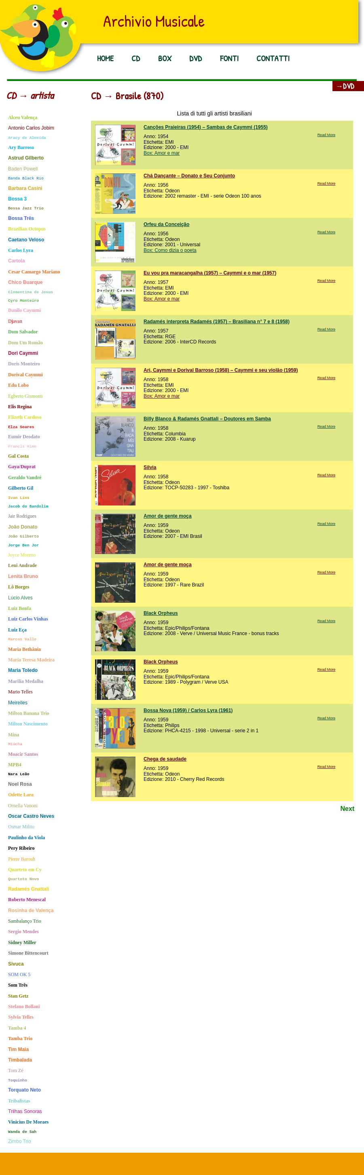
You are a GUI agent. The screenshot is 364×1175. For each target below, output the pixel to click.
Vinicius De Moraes (28, 1122)
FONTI (229, 58)
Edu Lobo (18, 385)
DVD (195, 58)
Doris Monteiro (24, 364)
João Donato (23, 527)
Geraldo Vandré (24, 478)
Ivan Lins (19, 498)
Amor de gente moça (168, 516)
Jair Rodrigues (22, 516)
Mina (13, 735)
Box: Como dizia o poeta (170, 250)
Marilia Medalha (25, 681)
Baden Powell (23, 169)
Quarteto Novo (23, 879)
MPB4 (14, 765)
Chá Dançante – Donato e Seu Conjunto (189, 176)
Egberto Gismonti (25, 396)
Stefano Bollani (24, 1007)
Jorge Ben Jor (23, 545)
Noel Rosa (20, 784)
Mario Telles (20, 692)
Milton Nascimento (28, 724)
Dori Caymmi (23, 353)
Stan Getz (18, 996)
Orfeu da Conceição (166, 224)
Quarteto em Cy (25, 870)
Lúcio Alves (20, 598)
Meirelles (18, 703)
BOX (164, 58)
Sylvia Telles (21, 1017)
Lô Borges (18, 587)
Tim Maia (18, 1049)
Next (348, 808)
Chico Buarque (25, 282)
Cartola (16, 261)
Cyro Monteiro (23, 300)
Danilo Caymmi (24, 310)
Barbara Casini (25, 188)
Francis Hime (22, 446)
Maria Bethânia (24, 649)
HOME (105, 58)
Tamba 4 (17, 1028)
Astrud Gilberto (26, 158)
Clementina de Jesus (30, 292)
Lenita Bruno (23, 576)
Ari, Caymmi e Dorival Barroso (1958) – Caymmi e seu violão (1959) (221, 370)
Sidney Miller (22, 943)
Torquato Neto (24, 1090)
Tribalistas (19, 1101)
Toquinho (17, 1080)
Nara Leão (19, 774)
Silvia (150, 467)
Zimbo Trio (19, 1141)
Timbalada (20, 1060)
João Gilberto (23, 536)
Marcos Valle (22, 639)
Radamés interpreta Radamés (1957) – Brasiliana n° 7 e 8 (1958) (217, 321)
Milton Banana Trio (28, 713)
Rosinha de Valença (31, 911)
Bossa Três (21, 218)
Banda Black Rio (26, 178)
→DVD (345, 86)
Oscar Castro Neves (31, 816)
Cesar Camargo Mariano (34, 272)
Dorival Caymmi (25, 375)
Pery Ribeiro (21, 848)
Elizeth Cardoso (24, 417)
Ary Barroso (21, 147)
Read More (326, 135)
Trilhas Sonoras (25, 1111)
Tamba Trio (20, 1039)
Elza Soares (21, 427)
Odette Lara (21, 795)
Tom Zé (15, 1071)
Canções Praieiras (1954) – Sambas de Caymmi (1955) (206, 127)
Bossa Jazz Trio (26, 208)
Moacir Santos (23, 754)
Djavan (15, 321)
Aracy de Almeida (27, 137)
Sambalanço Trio (24, 921)
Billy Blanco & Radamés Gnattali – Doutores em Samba (207, 419)
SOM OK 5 (19, 975)
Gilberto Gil (20, 488)
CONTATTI (273, 58)
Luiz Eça (17, 630)
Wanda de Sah (22, 1131)
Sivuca (16, 964)
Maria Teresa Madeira (31, 660)
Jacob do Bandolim (28, 506)
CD (135, 58)
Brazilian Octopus (27, 229)
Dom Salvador (23, 332)
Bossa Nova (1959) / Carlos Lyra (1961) (188, 710)
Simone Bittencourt (28, 953)
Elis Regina (20, 407)
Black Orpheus (161, 613)
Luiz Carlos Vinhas (28, 619)
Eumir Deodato (24, 437)
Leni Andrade (22, 565)
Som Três (18, 985)
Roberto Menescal (27, 900)
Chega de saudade (165, 759)
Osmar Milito (21, 827)
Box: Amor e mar (162, 153)
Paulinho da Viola (26, 838)
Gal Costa (18, 456)
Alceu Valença (22, 117)
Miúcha (15, 744)
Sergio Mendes (23, 932)
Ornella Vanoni (23, 806)
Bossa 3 (17, 199)
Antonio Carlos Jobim (31, 128)
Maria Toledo (23, 670)
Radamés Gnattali (28, 889)
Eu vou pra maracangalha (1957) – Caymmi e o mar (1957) (210, 273)
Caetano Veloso (26, 240)
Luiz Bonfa (19, 608)
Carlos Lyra (20, 250)
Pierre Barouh (21, 859)
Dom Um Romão (25, 343)
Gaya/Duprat (22, 467)
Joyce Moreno (22, 555)
